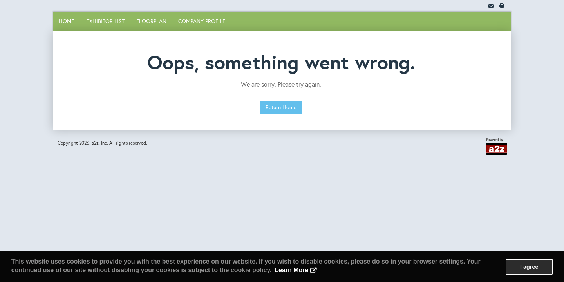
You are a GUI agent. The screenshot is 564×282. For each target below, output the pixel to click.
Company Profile (202, 21)
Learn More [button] (291, 270)
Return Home (281, 107)
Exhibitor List (105, 21)
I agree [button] (529, 267)
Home (66, 21)
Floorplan (151, 21)
